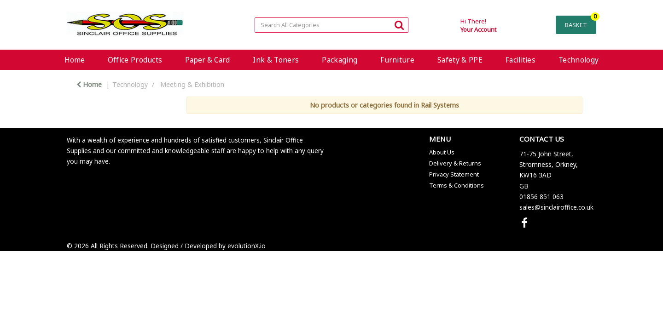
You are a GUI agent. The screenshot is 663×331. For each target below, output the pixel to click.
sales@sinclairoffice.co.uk (556, 207)
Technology (578, 60)
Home (74, 60)
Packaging (339, 60)
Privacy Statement (454, 174)
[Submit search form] (399, 24)
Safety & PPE (460, 60)
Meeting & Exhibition (192, 84)
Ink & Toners (276, 60)
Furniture (397, 60)
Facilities (520, 60)
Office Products (135, 60)
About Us (441, 152)
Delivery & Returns (455, 163)
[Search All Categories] (331, 25)
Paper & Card (207, 60)
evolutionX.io (246, 245)
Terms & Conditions (456, 185)
